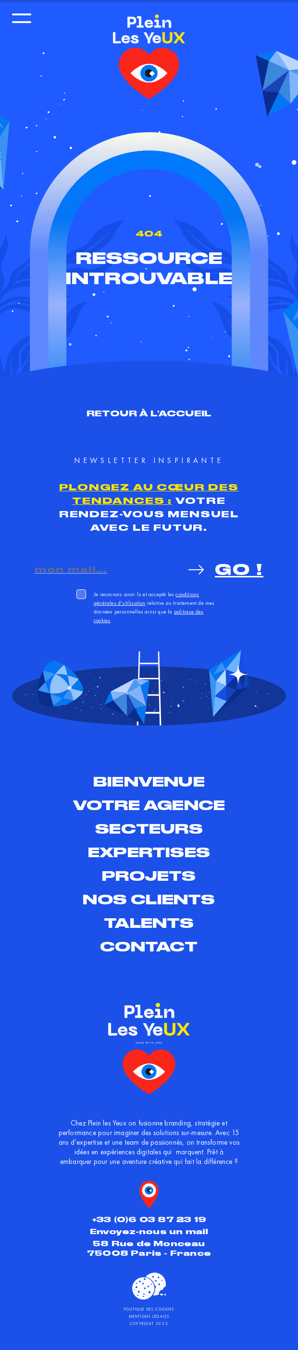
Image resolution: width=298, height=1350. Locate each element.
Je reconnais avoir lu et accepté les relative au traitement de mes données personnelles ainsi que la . (154, 607)
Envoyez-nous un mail (149, 1231)
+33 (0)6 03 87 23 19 (149, 1219)
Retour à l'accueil (149, 413)
